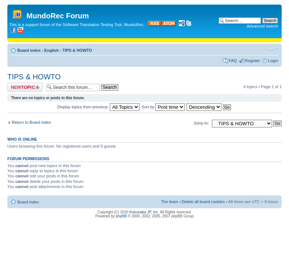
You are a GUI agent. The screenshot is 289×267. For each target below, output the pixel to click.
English (51, 50)
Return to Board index (31, 122)
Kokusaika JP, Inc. (144, 212)
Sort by (163, 107)
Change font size (272, 49)
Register (252, 60)
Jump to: (201, 123)
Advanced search (262, 26)
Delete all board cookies (203, 201)
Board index (29, 50)
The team (169, 201)
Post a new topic (25, 87)
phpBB (121, 216)
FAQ (233, 60)
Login (273, 60)
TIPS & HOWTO (77, 50)
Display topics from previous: (98, 107)
